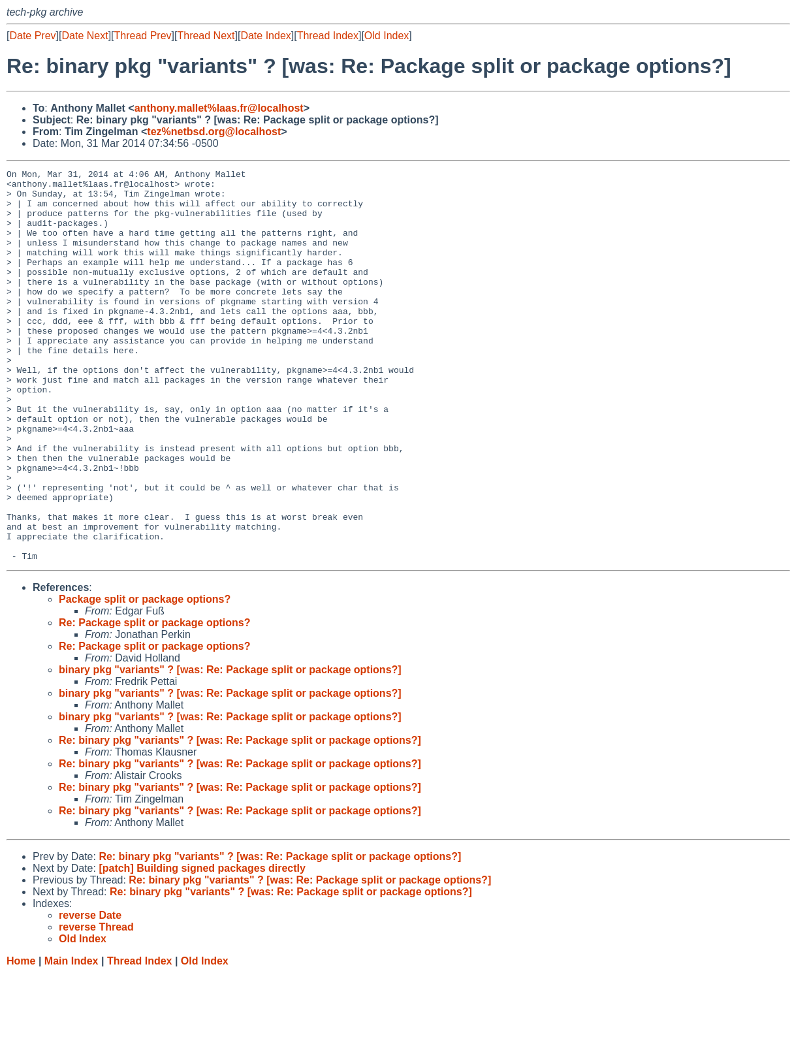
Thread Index (327, 35)
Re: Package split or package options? (154, 701)
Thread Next (205, 35)
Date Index (265, 35)
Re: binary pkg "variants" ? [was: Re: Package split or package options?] (240, 818)
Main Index (71, 1039)
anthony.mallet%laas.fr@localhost (219, 108)
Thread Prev (143, 35)
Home (21, 1039)
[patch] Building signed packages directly (202, 946)
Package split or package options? (144, 677)
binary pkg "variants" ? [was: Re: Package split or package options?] (230, 748)
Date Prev (32, 35)
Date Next (84, 35)
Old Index (386, 35)
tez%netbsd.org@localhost (214, 131)
